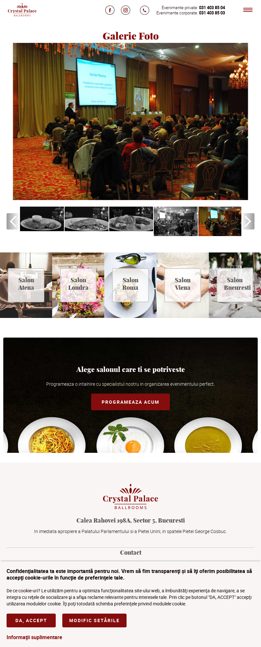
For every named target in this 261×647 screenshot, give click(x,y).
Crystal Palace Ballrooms (22, 9)
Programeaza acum (130, 402)
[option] (42, 219)
